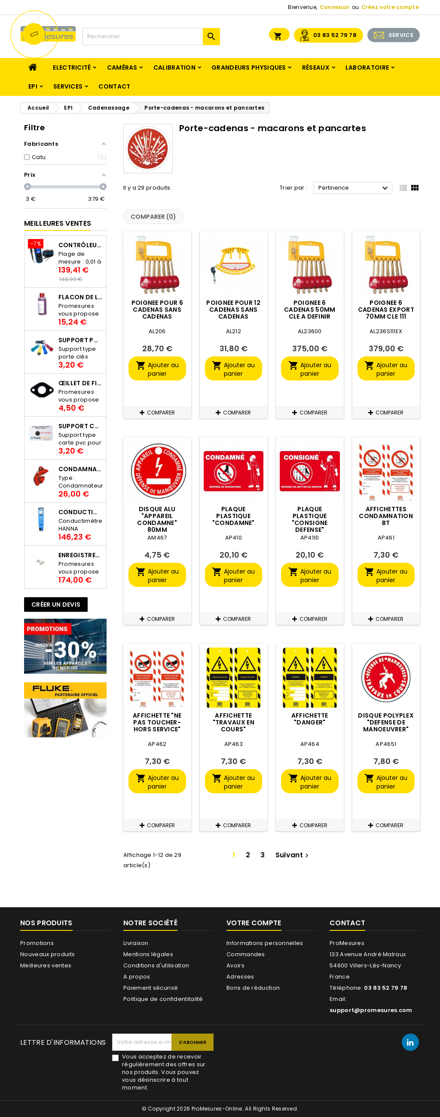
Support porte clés (80, 340)
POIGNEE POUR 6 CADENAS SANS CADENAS (157, 309)
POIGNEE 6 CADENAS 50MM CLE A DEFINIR (310, 309)
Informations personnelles (264, 943)
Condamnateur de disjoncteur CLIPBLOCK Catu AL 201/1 (80, 469)
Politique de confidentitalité (163, 999)
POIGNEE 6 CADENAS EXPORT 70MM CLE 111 (386, 309)
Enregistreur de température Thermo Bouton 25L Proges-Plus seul (80, 555)
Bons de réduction (253, 988)
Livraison (136, 943)
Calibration (174, 67)
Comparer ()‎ (153, 216)
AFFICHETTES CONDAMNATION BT (386, 516)
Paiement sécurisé (150, 988)
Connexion (335, 7)
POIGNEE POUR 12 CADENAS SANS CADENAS (233, 309)
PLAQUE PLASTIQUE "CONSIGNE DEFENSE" (310, 519)
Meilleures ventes (45, 965)
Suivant (293, 855)
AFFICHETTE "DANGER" (309, 719)
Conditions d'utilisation (156, 965)
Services (67, 86)
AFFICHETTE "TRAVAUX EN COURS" (233, 722)
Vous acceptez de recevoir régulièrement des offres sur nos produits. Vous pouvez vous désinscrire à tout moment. (163, 1072)
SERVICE (400, 35)
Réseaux (316, 67)
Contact (114, 86)
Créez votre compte (390, 7)
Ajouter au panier (157, 369)
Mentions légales (148, 954)
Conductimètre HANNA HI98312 (80, 512)
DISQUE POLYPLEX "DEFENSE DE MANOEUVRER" (386, 722)
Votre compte (253, 923)
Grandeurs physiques (248, 67)
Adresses (240, 977)
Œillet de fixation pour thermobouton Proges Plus (80, 383)
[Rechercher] (151, 36)
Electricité (72, 67)
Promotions (37, 943)
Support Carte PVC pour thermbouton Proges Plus (80, 426)
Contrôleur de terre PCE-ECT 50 (80, 245)
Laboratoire (367, 67)
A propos (136, 977)
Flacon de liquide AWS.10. (80, 297)
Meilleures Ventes (57, 223)
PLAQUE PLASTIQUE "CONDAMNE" (233, 516)
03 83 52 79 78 (335, 35)
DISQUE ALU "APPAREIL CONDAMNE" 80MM (157, 519)
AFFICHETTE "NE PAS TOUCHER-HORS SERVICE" (157, 722)
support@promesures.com (371, 1010)
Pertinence (354, 188)
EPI (32, 86)
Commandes (245, 954)
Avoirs (235, 965)
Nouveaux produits (47, 954)
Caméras (122, 67)
